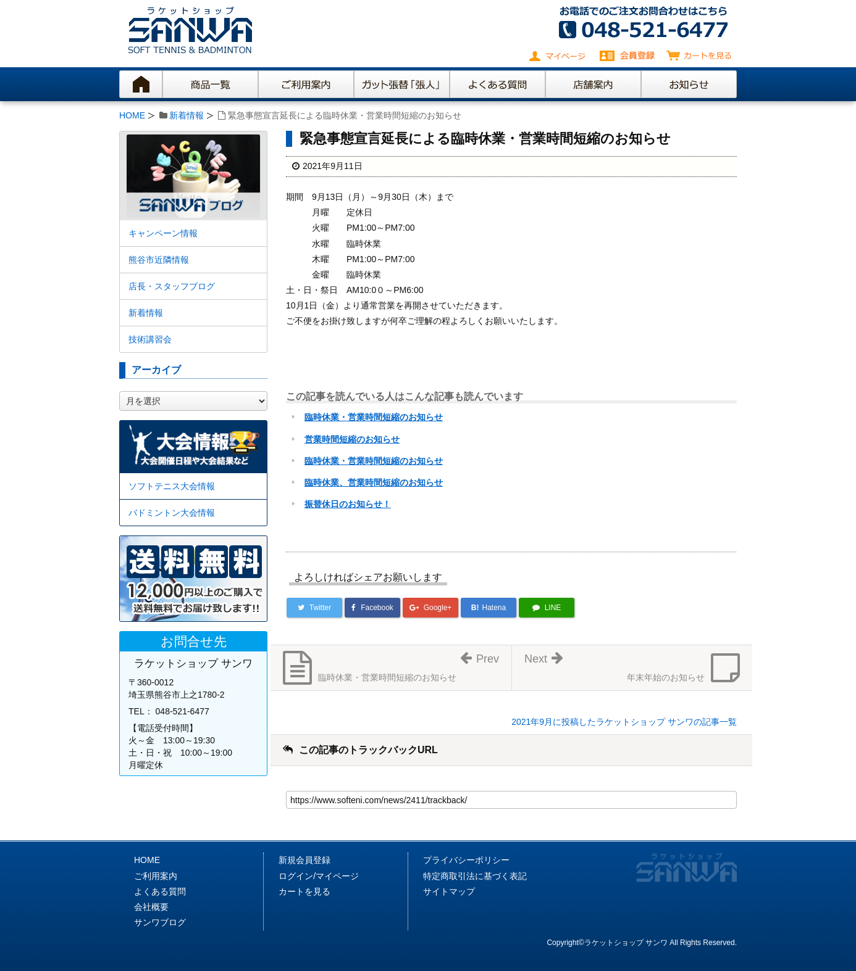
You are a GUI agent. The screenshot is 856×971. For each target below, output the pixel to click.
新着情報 (186, 115)
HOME (132, 115)
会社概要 (151, 907)
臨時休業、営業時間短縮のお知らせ (373, 482)
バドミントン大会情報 (171, 513)
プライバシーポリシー (466, 860)
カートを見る (304, 891)
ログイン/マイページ (319, 876)
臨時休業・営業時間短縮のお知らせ (373, 417)
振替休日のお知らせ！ (347, 504)
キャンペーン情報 (163, 233)
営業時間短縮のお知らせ (352, 439)
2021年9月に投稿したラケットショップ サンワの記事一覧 (624, 722)
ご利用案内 (155, 876)
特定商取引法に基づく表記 (475, 876)
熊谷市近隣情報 (158, 260)
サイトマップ (449, 891)
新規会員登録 (304, 860)
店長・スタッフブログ (171, 286)
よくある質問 (160, 891)
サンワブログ (160, 922)
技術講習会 (150, 339)
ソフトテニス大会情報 (171, 486)
